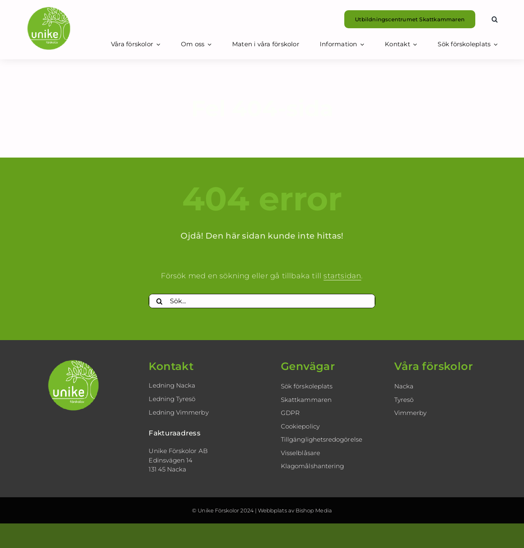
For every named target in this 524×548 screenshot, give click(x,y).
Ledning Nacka (172, 385)
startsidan (342, 275)
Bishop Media (314, 510)
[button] (495, 19)
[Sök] (159, 301)
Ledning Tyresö (172, 399)
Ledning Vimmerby (178, 412)
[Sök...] (262, 301)
